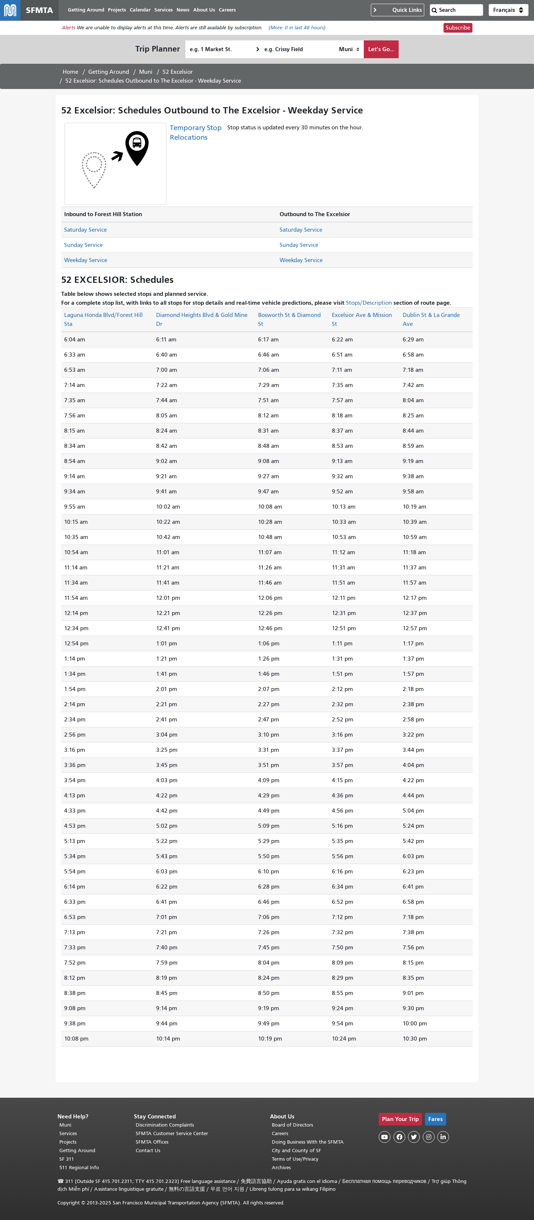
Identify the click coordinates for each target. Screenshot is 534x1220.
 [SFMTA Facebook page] (399, 1137)
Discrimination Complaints (165, 1125)
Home (70, 72)
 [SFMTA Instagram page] (428, 1137)
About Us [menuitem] (204, 10)
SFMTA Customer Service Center (172, 1133)
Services (68, 1133)
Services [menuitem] (164, 10)
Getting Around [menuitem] (86, 10)
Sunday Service (83, 245)
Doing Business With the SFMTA (308, 1142)
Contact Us (148, 1150)
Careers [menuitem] (227, 10)
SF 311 (66, 1159)
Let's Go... (381, 49)
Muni (145, 72)
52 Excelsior (177, 72)
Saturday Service (85, 230)
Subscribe (458, 28)
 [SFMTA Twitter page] (414, 1137)
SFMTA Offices (152, 1142)
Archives (281, 1167)
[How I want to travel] (349, 50)
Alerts (68, 28)
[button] (508, 10)
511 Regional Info (79, 1167)
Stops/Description (369, 303)
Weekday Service (85, 260)
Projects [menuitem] (117, 10)
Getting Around (108, 72)
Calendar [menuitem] (140, 10)
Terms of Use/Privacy (295, 1159)
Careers (280, 1133)
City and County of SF (296, 1150)
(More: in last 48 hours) (297, 28)
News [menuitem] (183, 10)
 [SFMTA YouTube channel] (384, 1137)
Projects (67, 1142)
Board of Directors (292, 1125)
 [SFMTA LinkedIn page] (443, 1137)
